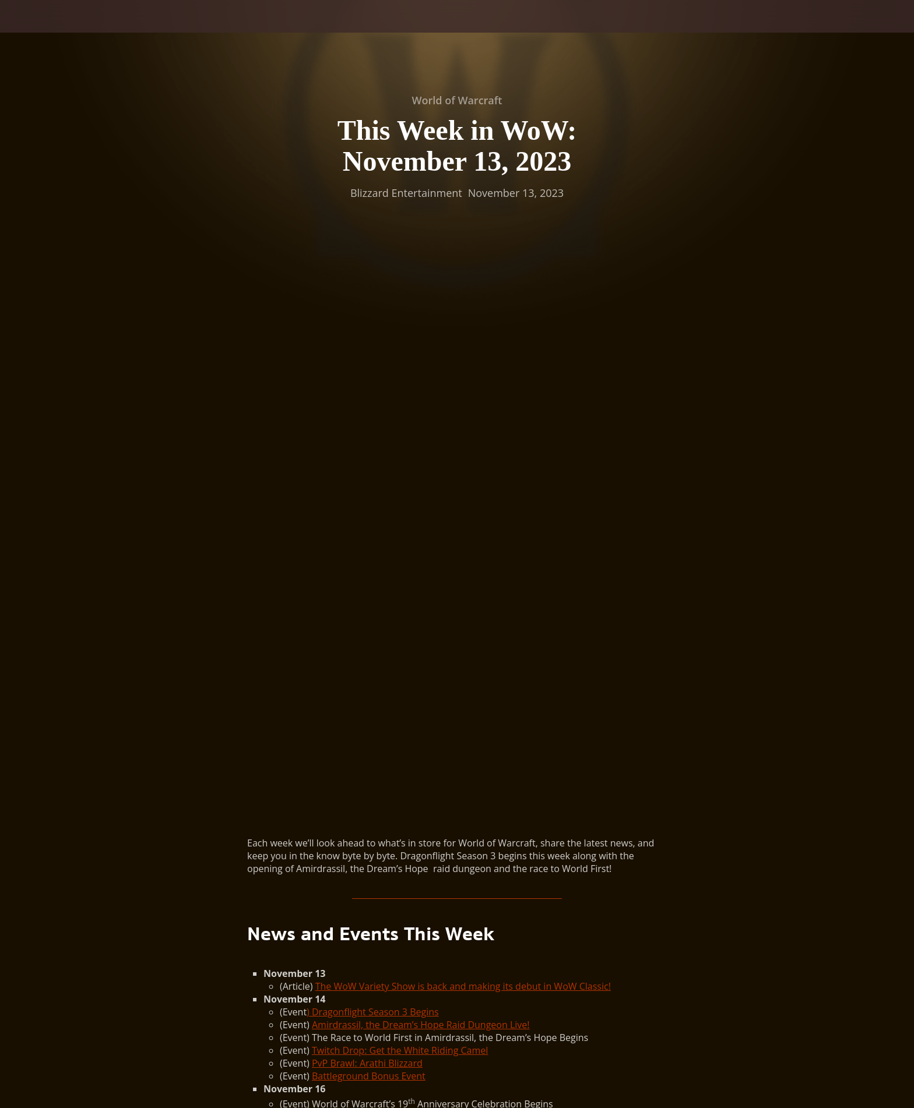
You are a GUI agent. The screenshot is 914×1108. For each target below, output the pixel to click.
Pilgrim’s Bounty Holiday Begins (380, 619)
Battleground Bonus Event (369, 527)
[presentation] (52, 30)
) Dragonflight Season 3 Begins (373, 463)
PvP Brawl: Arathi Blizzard (367, 514)
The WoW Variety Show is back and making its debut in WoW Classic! (463, 437)
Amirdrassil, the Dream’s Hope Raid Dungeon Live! (421, 476)
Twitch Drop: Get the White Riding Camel (400, 501)
